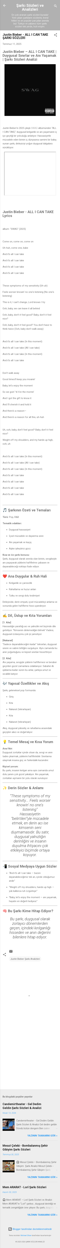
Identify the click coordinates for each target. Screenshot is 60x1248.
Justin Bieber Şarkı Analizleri (25, 958)
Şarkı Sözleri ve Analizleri (30, 7)
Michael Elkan (26, 1235)
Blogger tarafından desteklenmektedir (30, 1229)
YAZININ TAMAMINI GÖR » (42, 1135)
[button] (55, 35)
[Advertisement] (30, 1061)
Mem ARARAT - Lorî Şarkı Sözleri (24, 1187)
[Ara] (55, 6)
